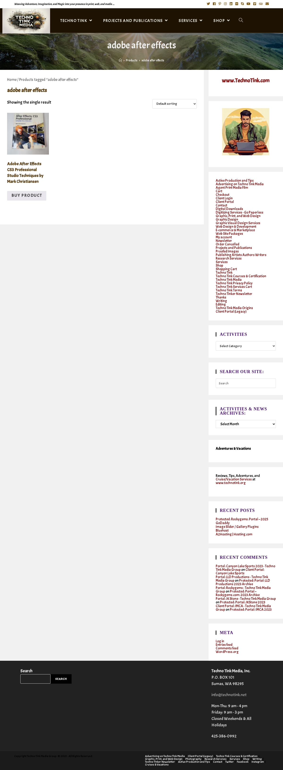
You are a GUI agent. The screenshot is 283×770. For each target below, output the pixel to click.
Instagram (258, 762)
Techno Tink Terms (229, 290)
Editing (221, 304)
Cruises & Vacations (157, 764)
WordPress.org (227, 652)
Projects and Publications (234, 248)
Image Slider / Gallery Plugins (237, 527)
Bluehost (222, 530)
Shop (219, 265)
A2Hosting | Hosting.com (234, 534)
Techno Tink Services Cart (234, 287)
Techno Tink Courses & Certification (241, 276)
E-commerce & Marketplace (235, 230)
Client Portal (225, 202)
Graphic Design (227, 219)
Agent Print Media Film (232, 187)
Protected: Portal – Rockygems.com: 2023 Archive (238, 593)
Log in (220, 641)
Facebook (243, 762)
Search (26, 671)
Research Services (229, 258)
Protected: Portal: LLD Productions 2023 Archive (243, 582)
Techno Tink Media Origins (234, 308)
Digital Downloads (229, 209)
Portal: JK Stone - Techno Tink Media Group (246, 599)
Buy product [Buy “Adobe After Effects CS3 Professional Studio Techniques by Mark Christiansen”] (26, 195)
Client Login (224, 198)
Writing (221, 301)
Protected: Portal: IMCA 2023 (251, 609)
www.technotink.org (231, 483)
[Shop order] (174, 104)
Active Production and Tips (235, 180)
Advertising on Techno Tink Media (240, 184)
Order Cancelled (227, 244)
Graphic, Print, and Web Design (238, 216)
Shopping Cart (226, 269)
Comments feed (227, 648)
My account (224, 237)
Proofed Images (227, 251)
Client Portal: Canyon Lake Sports (240, 572)
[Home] (120, 60)
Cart (219, 191)
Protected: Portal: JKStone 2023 (242, 602)
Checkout (222, 195)
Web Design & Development (236, 226)
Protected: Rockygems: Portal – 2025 (242, 519)
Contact (221, 205)
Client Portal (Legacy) (231, 311)
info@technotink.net (229, 695)
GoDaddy (223, 523)
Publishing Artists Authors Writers (241, 255)
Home (12, 79)
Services (222, 262)
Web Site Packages (229, 233)
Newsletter (224, 241)
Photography (193, 759)
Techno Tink (224, 272)
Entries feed (224, 645)
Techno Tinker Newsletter (234, 294)
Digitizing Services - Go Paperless (239, 212)
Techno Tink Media (229, 280)
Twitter (229, 762)
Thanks (221, 297)
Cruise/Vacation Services (234, 479)
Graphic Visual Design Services (238, 223)
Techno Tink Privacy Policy (234, 283)
